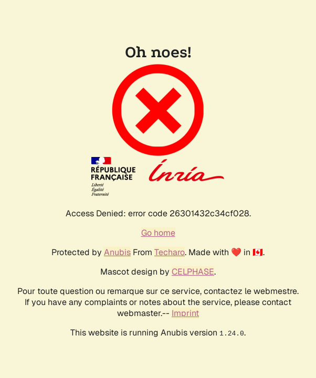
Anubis (117, 252)
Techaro (169, 252)
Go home (158, 232)
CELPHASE (193, 271)
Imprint (185, 313)
